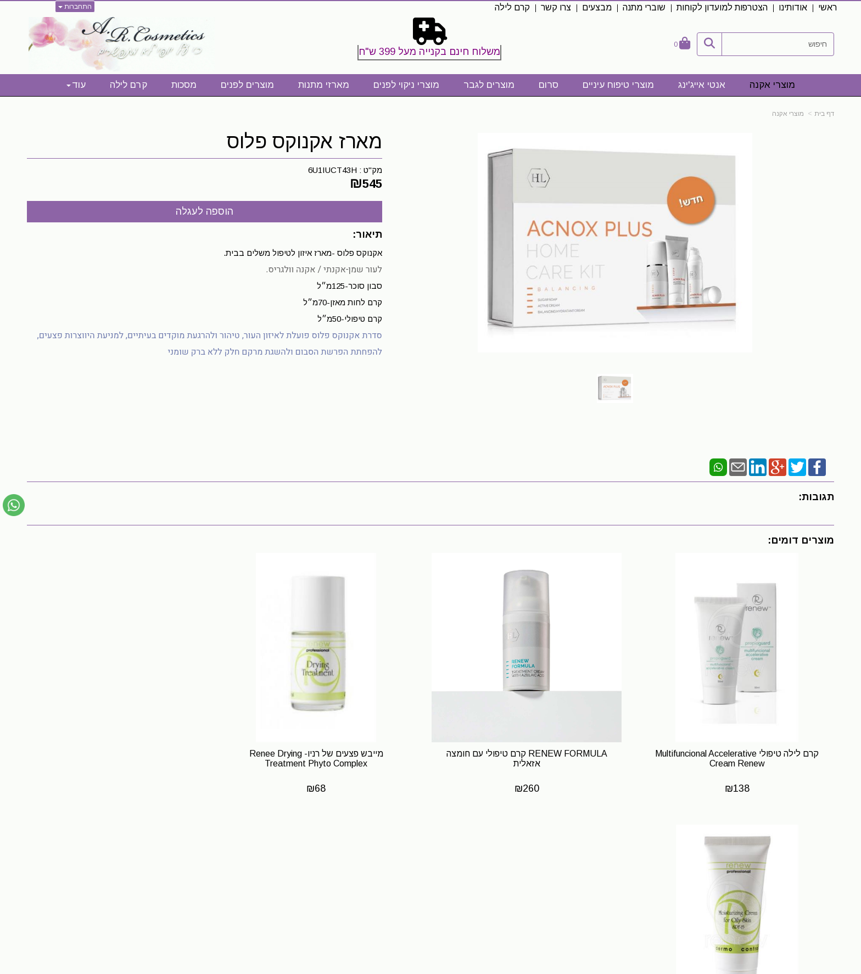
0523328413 (238, 876)
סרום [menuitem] (548, 85)
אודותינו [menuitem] (793, 7)
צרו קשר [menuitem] (556, 7)
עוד (76, 85)
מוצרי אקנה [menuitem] (772, 85)
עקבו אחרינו (526, 847)
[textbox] (430, 41)
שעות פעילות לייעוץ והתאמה (205, 847)
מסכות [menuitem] (184, 85)
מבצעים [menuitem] (597, 7)
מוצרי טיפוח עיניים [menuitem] (618, 85)
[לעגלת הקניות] (682, 44)
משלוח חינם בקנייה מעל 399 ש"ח (429, 51)
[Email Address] (515, 867)
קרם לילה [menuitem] (512, 7)
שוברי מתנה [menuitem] (644, 7)
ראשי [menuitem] (827, 7)
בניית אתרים (382, 966)
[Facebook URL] (551, 867)
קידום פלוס (413, 966)
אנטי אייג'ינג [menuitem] (701, 85)
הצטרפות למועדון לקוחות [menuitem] (722, 7)
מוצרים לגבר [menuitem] (489, 85)
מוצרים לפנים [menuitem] (247, 85)
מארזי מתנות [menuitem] (323, 85)
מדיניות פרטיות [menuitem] (807, 918)
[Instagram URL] (533, 867)
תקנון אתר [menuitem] (816, 883)
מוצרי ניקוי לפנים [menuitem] (406, 85)
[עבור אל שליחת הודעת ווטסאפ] (14, 505)
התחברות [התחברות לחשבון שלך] (75, 6)
